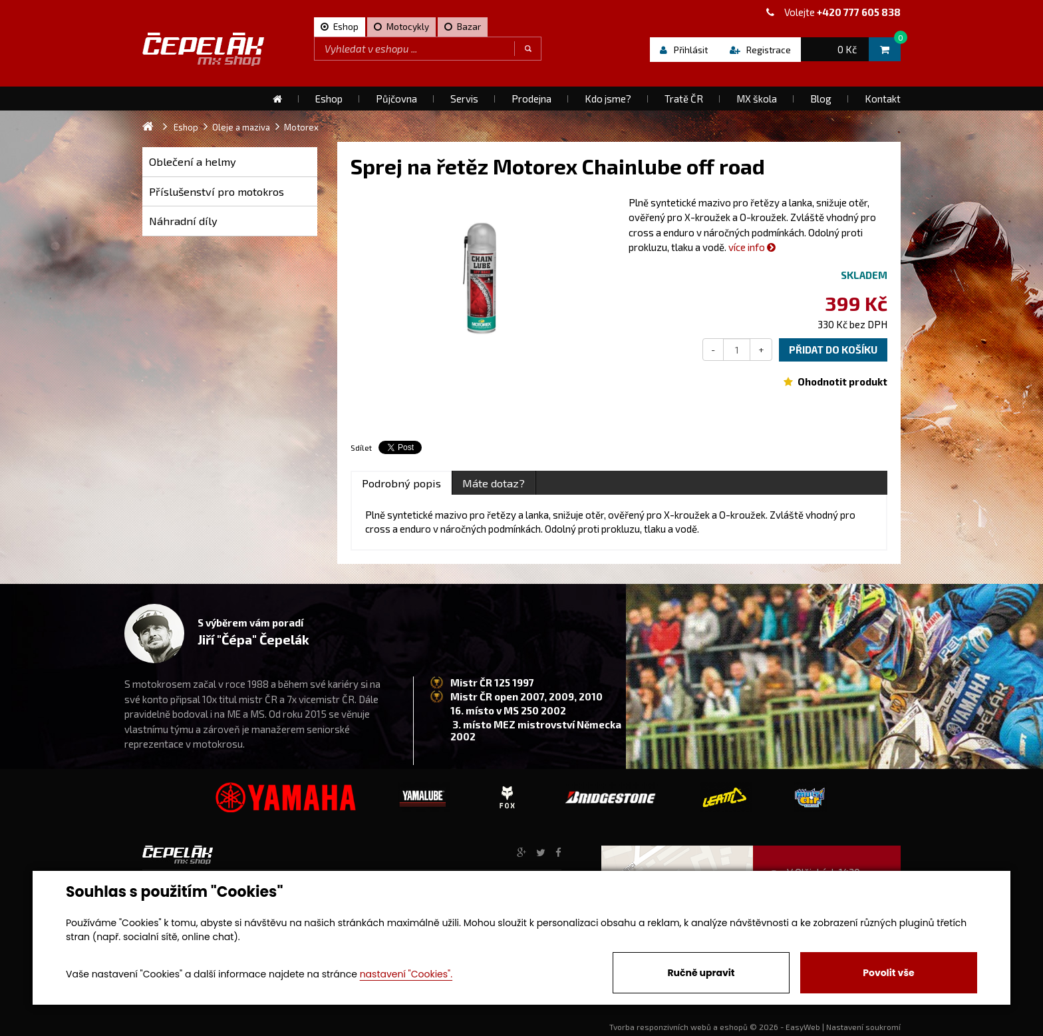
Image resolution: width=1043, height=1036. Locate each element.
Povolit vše (888, 972)
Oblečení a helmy (192, 161)
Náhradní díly (183, 220)
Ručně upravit (700, 972)
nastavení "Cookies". (406, 974)
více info (752, 247)
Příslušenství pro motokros (216, 191)
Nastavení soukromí (863, 1026)
